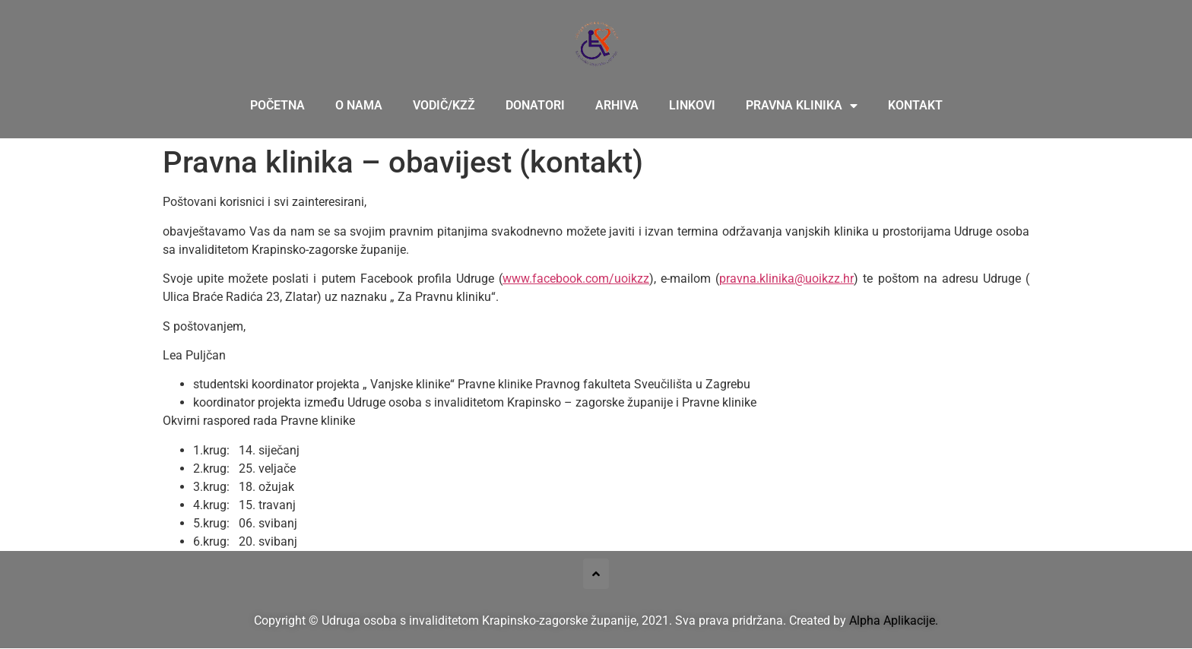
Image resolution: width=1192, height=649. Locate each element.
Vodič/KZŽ (444, 105)
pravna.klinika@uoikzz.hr (786, 278)
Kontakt (915, 105)
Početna (277, 105)
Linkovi (692, 105)
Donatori (535, 105)
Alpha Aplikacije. (893, 620)
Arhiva (617, 105)
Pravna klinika (802, 105)
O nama (358, 105)
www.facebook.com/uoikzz (575, 278)
